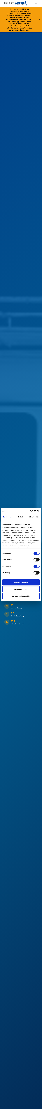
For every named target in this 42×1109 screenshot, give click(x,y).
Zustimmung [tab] (7, 517)
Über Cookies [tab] (34, 517)
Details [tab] (21, 517)
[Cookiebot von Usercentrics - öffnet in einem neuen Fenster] (30, 511)
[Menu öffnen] (36, 3)
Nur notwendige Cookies (21, 596)
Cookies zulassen (21, 582)
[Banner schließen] (39, 19)
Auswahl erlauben (21, 589)
